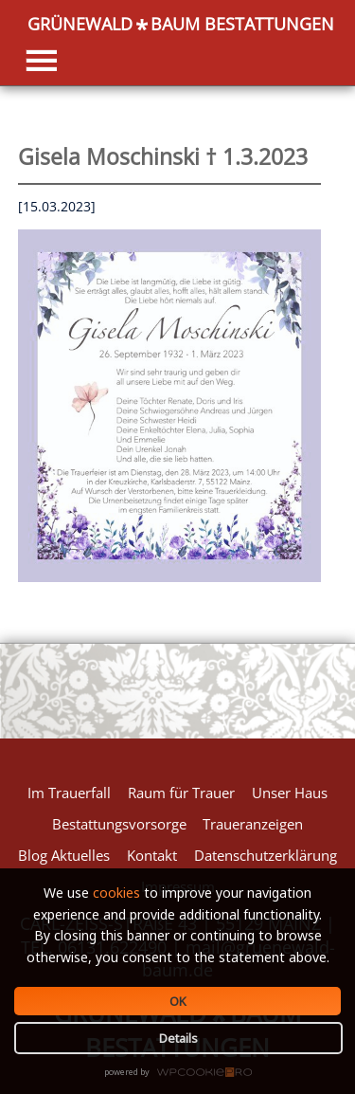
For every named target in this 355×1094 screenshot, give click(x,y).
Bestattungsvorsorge (119, 823)
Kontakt (152, 855)
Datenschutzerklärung (265, 855)
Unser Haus (290, 792)
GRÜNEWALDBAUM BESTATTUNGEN (180, 24)
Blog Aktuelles (64, 855)
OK (177, 1001)
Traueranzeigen (253, 823)
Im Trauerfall (69, 792)
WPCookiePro (183, 1073)
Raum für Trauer (181, 792)
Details (178, 1038)
